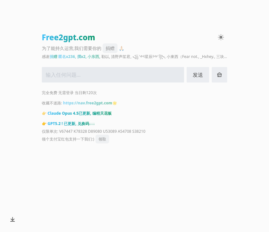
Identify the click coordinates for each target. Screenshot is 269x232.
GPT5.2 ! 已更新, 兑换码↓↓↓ (71, 123)
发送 (198, 74)
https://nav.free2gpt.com (87, 103)
